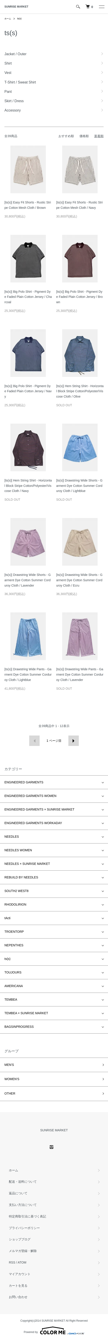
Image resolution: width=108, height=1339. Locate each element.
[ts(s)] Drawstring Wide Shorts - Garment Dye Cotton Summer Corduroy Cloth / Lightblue (79, 486)
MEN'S (9, 1065)
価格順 (84, 136)
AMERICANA (13, 986)
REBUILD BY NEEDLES (21, 877)
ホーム (7, 18)
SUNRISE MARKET (16, 6)
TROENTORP (14, 931)
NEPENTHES (13, 945)
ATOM (22, 1262)
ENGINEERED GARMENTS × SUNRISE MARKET (39, 809)
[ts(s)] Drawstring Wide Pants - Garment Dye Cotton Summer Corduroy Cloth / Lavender (79, 674)
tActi (7, 918)
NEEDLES (11, 836)
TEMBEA (10, 999)
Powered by (54, 1331)
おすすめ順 (66, 136)
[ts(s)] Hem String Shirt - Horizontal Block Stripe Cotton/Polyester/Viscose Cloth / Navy (28, 486)
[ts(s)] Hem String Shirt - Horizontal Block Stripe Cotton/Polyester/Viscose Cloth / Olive (80, 391)
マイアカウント (20, 1274)
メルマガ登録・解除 (23, 1251)
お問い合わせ (18, 1297)
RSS (12, 1262)
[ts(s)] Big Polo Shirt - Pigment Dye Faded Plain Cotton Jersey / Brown (79, 297)
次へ (73, 741)
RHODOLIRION (15, 904)
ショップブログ (20, 1239)
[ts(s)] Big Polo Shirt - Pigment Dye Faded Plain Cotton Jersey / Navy (28, 391)
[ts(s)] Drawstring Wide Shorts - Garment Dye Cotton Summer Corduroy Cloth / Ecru (79, 580)
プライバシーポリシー (24, 1228)
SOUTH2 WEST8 (16, 891)
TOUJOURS (12, 972)
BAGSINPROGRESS (19, 1026)
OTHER (9, 1093)
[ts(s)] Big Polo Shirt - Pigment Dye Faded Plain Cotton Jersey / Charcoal (28, 297)
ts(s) (19, 18)
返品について (18, 1193)
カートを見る (18, 1285)
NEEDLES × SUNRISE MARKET (27, 864)
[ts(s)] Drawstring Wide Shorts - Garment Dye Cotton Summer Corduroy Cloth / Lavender (27, 580)
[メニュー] (101, 6)
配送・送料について (23, 1181)
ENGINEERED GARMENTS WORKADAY (33, 823)
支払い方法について (23, 1205)
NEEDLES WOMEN (18, 850)
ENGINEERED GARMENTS (23, 782)
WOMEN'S (11, 1079)
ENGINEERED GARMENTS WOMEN (30, 796)
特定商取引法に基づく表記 (27, 1216)
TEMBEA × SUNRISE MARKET (26, 1013)
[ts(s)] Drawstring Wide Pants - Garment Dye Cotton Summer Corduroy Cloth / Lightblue (28, 674)
